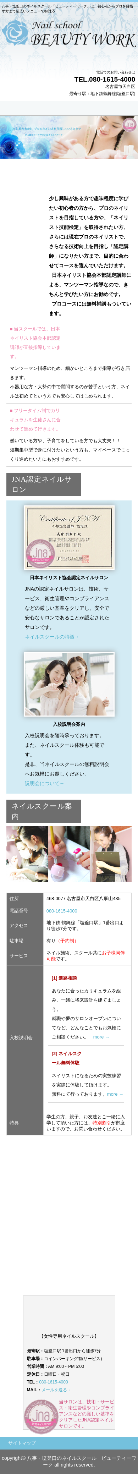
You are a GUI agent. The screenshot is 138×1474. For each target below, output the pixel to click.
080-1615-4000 (61, 911)
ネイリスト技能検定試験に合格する (69, 1202)
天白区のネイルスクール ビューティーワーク (69, 42)
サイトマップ (22, 1443)
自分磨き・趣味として (69, 1169)
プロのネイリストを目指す (69, 1186)
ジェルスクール (69, 1218)
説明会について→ (45, 783)
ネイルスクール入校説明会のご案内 (69, 1267)
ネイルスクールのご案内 (69, 1251)
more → (101, 1037)
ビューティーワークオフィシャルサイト (69, 1284)
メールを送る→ (56, 1389)
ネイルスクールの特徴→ (52, 637)
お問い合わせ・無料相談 (69, 1235)
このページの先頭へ (108, 1145)
